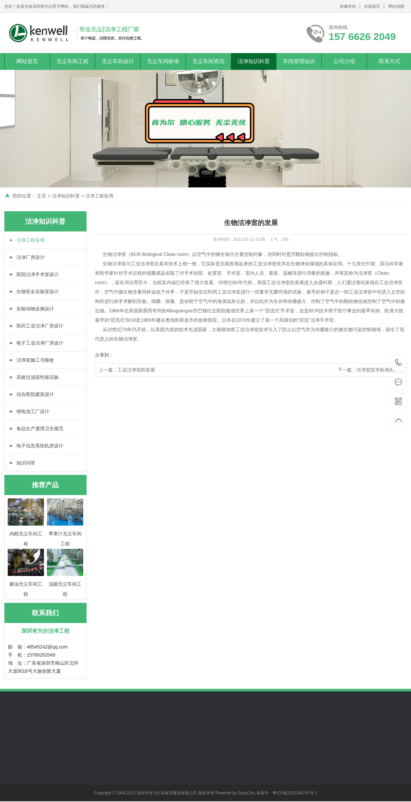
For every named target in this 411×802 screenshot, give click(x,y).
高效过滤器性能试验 (37, 377)
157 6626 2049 (399, 363)
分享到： (104, 355)
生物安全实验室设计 (37, 291)
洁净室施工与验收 (35, 360)
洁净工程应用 (99, 195)
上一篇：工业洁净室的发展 (127, 369)
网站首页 (27, 61)
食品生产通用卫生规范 (39, 428)
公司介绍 (344, 61)
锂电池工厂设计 (32, 411)
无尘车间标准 (163, 61)
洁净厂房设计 (30, 257)
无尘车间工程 (72, 61)
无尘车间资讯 (208, 61)
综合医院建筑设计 (35, 394)
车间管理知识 (299, 61)
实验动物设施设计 (35, 308)
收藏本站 (348, 6)
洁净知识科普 (254, 61)
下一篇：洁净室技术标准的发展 (370, 369)
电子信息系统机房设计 (39, 445)
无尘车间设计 (118, 61)
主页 (41, 195)
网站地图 (396, 6)
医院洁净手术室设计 (37, 274)
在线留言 (372, 6)
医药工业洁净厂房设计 (39, 325)
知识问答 (25, 462)
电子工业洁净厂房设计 (39, 343)
